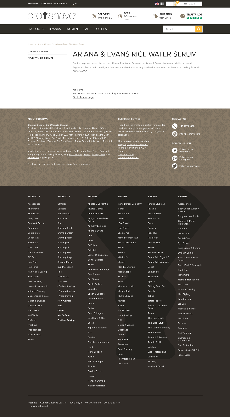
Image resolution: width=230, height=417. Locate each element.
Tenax (151, 313)
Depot (91, 303)
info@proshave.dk (39, 406)
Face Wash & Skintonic (190, 265)
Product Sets (34, 329)
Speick (151, 281)
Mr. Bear (122, 276)
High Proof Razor (96, 385)
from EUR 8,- (166, 17)
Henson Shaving (96, 380)
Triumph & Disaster (158, 337)
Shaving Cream (65, 233)
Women (72, 29)
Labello (121, 218)
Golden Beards (95, 371)
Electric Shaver (35, 252)
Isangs (121, 208)
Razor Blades (75, 154)
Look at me (123, 233)
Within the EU (105, 17)
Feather (92, 337)
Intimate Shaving (36, 291)
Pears (121, 354)
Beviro (91, 264)
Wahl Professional (157, 351)
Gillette (91, 366)
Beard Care (33, 157)
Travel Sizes (184, 355)
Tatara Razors (155, 300)
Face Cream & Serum (189, 248)
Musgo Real (124, 291)
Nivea (121, 305)
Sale (87, 29)
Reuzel (151, 247)
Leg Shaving (184, 299)
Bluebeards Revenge (98, 269)
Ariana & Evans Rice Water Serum (69, 44)
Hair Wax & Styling (37, 271)
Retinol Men (154, 242)
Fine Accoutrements (98, 342)
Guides (101, 29)
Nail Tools (33, 315)
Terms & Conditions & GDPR (132, 147)
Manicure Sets (35, 305)
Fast (127, 12)
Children (182, 228)
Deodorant (33, 237)
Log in (73, 3)
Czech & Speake (96, 293)
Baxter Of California (98, 255)
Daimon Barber (95, 298)
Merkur (121, 252)
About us (122, 151)
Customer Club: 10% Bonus (54, 3)
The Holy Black (156, 318)
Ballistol (92, 250)
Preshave (32, 325)
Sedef (151, 267)
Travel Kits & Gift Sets (189, 350)
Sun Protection (65, 267)
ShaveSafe (153, 271)
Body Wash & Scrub (188, 216)
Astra (90, 240)
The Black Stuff (155, 322)
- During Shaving (66, 291)
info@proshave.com (189, 133)
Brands (55, 29)
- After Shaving (65, 296)
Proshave (153, 233)
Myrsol (121, 300)
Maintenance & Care (38, 296)
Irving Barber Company (130, 204)
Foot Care (33, 247)
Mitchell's (123, 257)
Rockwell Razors (156, 252)
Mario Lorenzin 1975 (128, 237)
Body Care (33, 218)
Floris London (95, 351)
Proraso (152, 228)
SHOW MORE (80, 71)
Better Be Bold (95, 259)
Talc (60, 271)
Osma (121, 334)
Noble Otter (124, 310)
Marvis (121, 247)
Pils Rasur (123, 363)
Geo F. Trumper (96, 361)
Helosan (92, 376)
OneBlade (123, 329)
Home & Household (38, 286)
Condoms (33, 228)
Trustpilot (194, 14)
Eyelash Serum (186, 252)
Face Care (33, 242)
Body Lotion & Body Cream (188, 210)
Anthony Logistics (97, 226)
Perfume (32, 320)
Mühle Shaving (125, 296)
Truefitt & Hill (154, 342)
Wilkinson (153, 356)
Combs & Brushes (37, 223)
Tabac (151, 296)
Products (35, 29)
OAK (120, 320)
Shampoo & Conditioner (184, 339)
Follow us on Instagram (186, 158)
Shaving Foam (65, 237)
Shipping (166, 14)
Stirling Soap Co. (156, 286)
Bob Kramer (94, 274)
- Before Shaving (66, 286)
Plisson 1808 (154, 213)
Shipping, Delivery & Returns (133, 144)
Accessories (34, 204)
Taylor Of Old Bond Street (157, 307)
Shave (61, 223)
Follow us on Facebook (186, 150)
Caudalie (92, 289)
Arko (90, 235)
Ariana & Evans (44, 44)
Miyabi (121, 262)
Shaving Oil (63, 247)
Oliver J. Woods (126, 325)
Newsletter (33, 3)
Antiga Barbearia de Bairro (98, 219)
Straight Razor (65, 262)
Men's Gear (33, 310)
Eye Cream (183, 243)
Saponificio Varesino (158, 262)
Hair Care (32, 262)
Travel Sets (63, 276)
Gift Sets (32, 257)
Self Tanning (64, 213)
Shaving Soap (65, 257)
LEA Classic (124, 223)
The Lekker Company (159, 327)
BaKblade (93, 245)
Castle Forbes (95, 284)
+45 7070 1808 (186, 126)
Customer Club (126, 154)
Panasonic (123, 344)
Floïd (90, 347)
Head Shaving (35, 281)
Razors (87, 154)
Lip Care (182, 303)
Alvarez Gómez (96, 208)
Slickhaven (153, 276)
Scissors (62, 208)
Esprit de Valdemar (97, 327)
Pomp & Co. (154, 218)
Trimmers (62, 281)
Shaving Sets (98, 154)
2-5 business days (130, 18)
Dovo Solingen (95, 313)
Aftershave (33, 208)
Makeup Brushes (36, 300)
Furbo (91, 356)
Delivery (104, 14)
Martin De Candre (127, 242)
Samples (62, 204)
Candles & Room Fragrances (186, 222)
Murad (121, 281)
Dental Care (34, 233)
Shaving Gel (64, 242)
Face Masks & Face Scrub (188, 259)
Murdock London (126, 286)
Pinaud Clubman (156, 204)
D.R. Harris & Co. (96, 318)
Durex (91, 322)
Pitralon (152, 208)
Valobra (152, 347)
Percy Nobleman (126, 358)
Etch (90, 332)
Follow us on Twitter (189, 166)
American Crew (96, 213)
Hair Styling (184, 294)
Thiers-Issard (154, 332)
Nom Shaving (125, 315)
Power (151, 223)
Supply (151, 291)
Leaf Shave (123, 228)
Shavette (62, 218)
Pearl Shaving (125, 349)
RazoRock (153, 237)
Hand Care (33, 276)
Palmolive (123, 339)
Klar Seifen (123, 213)
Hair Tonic (33, 267)
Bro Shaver (93, 279)
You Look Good (156, 366)
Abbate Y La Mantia (98, 204)
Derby (91, 308)
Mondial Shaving (126, 267)
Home (30, 44)
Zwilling (152, 361)
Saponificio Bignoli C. (159, 257)
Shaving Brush (65, 228)
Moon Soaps (124, 271)
